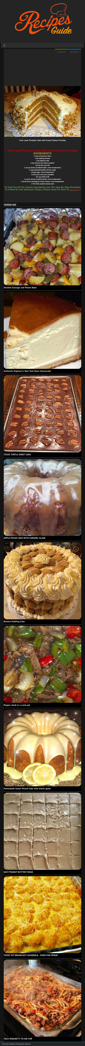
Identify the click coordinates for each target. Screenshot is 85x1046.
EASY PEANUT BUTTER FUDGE (18, 872)
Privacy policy (20, 1044)
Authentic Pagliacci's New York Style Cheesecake (27, 371)
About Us (28, 1044)
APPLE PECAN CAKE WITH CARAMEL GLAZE (24, 538)
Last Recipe (61, 52)
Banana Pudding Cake (14, 621)
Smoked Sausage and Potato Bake (20, 287)
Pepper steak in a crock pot (17, 705)
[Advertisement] (42, 70)
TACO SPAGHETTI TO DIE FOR (18, 1038)
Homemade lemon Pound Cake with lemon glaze (27, 788)
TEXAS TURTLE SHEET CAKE (17, 454)
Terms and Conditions (8, 1044)
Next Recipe (74, 52)
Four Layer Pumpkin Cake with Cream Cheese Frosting (42, 140)
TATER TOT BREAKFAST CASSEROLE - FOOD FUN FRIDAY (31, 955)
